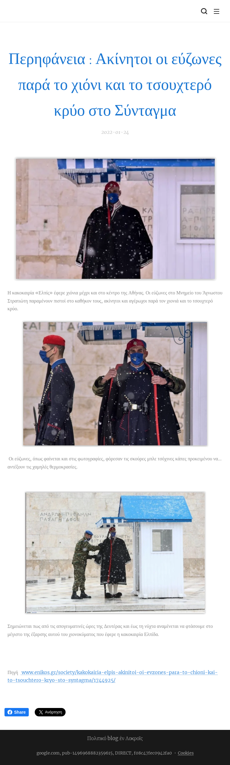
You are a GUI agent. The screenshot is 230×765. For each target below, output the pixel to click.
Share (16, 712)
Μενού (216, 11)
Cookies (186, 753)
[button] (204, 11)
